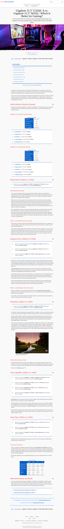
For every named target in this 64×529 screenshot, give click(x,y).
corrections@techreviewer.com (45, 500)
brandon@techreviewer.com (38, 502)
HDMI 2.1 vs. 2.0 (21, 367)
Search (26, 516)
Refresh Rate (18, 131)
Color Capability (19, 139)
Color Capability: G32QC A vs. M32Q (19, 76)
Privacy (34, 518)
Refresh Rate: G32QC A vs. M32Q (19, 70)
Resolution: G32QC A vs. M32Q (18, 74)
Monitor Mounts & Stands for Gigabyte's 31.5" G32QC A (24, 490)
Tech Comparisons (18, 58)
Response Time (18, 134)
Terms (30, 518)
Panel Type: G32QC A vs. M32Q (18, 79)
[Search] (62, 2)
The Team (37, 516)
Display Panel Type (19, 141)
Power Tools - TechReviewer (43, 520)
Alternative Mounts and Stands (18, 81)
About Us (31, 516)
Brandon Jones (34, 54)
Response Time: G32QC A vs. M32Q (19, 72)
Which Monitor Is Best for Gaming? (19, 67)
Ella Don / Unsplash (3, 50)
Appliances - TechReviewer (31, 520)
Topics (12, 58)
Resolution (18, 136)
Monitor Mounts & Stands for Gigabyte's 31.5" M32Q (24, 492)
